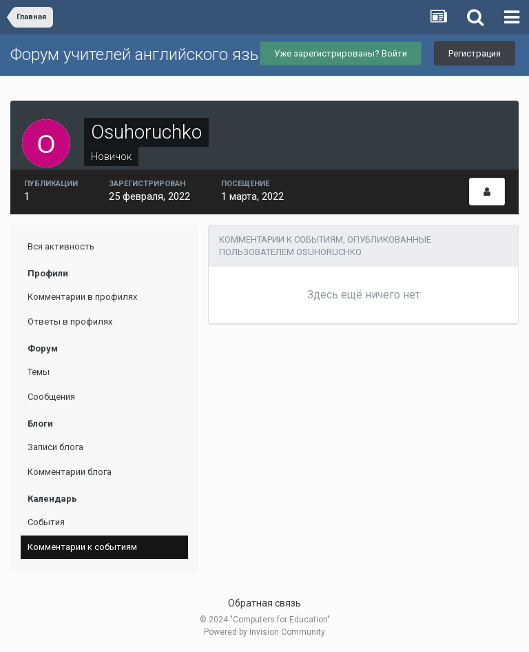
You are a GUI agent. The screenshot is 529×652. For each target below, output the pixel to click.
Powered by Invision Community (264, 632)
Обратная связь (264, 603)
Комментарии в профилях (82, 297)
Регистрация (474, 53)
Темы (39, 372)
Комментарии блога (70, 472)
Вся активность (61, 246)
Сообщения (51, 396)
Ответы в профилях (70, 321)
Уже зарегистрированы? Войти (340, 53)
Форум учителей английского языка (144, 54)
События (46, 522)
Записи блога (55, 447)
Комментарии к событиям (82, 547)
